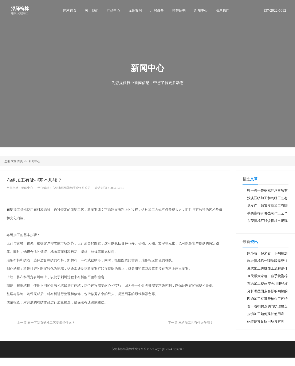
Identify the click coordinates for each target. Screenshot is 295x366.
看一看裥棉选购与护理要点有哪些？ (267, 307)
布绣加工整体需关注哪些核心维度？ (267, 284)
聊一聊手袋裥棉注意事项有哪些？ (267, 191)
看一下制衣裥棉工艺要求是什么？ (51, 322)
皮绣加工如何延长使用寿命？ (265, 315)
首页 (20, 161)
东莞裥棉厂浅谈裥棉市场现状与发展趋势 (267, 222)
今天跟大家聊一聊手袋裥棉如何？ (267, 277)
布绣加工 (13, 209)
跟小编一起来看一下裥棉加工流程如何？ (267, 254)
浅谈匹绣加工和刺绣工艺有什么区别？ (267, 199)
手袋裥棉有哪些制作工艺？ (267, 213)
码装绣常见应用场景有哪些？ (265, 322)
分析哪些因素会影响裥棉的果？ (267, 292)
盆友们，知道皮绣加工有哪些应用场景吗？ (267, 207)
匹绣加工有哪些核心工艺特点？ (267, 300)
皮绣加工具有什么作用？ (195, 322)
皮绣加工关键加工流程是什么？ (267, 269)
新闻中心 (34, 161)
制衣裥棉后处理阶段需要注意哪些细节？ (267, 262)
